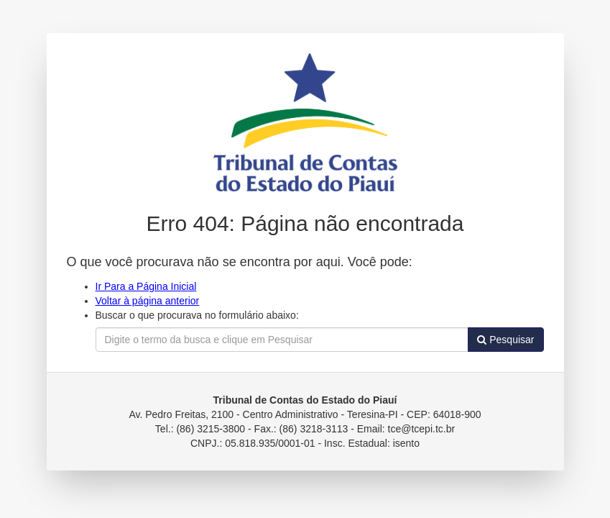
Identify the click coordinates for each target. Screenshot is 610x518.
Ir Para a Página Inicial (146, 286)
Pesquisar (505, 339)
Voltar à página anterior (148, 300)
